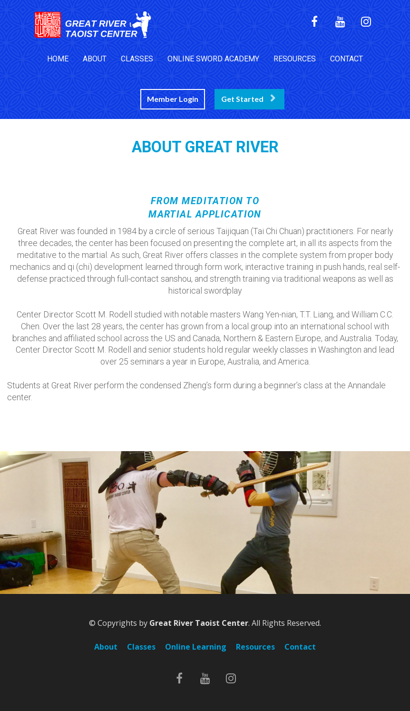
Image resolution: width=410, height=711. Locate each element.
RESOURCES (294, 58)
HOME (57, 58)
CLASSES (137, 58)
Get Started (248, 98)
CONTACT (346, 58)
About (105, 647)
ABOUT (95, 58)
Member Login (172, 98)
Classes (141, 647)
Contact (300, 647)
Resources (255, 647)
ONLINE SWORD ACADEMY (213, 58)
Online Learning (195, 647)
